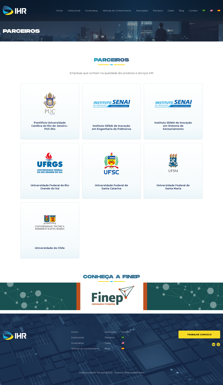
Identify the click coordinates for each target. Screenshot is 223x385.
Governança (91, 10)
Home (59, 10)
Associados (142, 10)
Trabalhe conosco (199, 334)
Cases (171, 10)
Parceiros (158, 10)
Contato (193, 10)
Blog (181, 10)
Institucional (74, 10)
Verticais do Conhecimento (117, 10)
